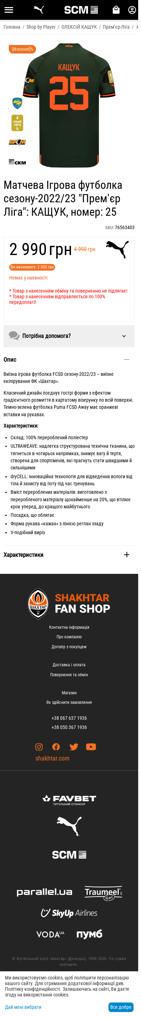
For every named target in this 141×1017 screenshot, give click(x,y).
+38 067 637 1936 (69, 718)
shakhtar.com (52, 758)
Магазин (69, 692)
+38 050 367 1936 (69, 727)
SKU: (109, 227)
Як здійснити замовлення (69, 702)
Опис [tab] (66, 359)
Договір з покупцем (69, 646)
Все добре (120, 1007)
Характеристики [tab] (66, 554)
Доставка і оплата (69, 664)
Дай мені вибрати (23, 1007)
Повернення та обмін (69, 674)
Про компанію (69, 636)
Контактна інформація (69, 627)
